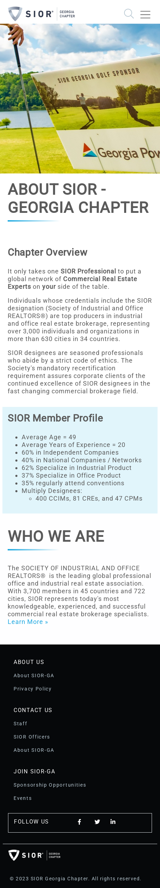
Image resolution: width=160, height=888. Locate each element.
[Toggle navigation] (148, 12)
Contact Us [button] (33, 710)
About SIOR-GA (34, 675)
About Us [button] (29, 662)
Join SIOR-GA (34, 771)
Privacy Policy (33, 689)
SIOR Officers (32, 737)
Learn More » (28, 621)
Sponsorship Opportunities (50, 785)
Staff (21, 723)
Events (23, 798)
